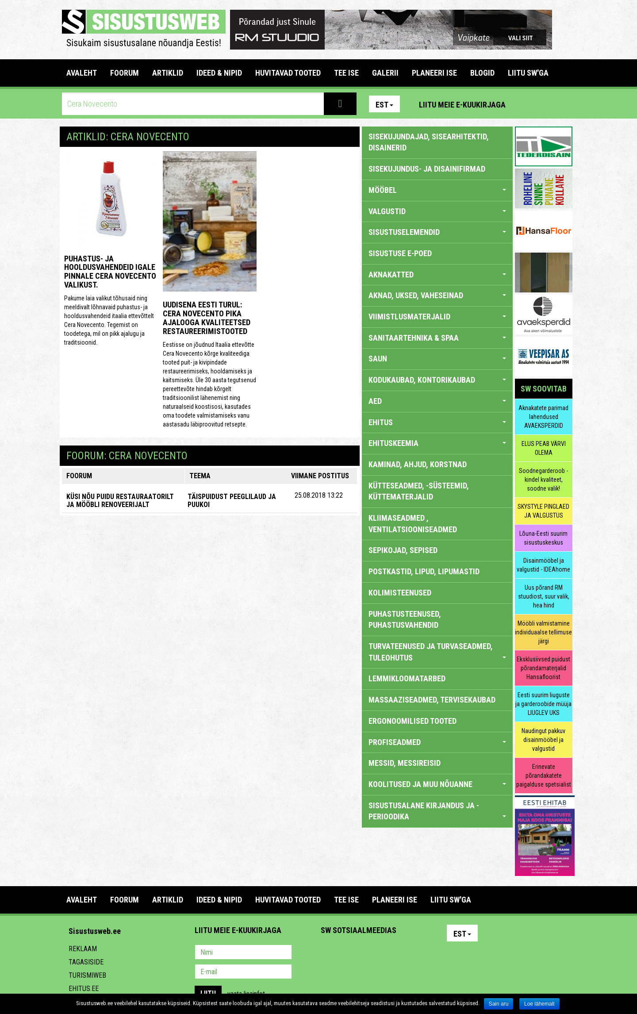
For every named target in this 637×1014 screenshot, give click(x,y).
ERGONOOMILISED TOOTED (412, 721)
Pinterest (525, 104)
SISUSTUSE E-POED (400, 253)
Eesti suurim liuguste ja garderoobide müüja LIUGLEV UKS (543, 703)
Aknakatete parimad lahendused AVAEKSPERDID (543, 416)
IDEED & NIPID (219, 72)
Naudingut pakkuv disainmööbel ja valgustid (543, 739)
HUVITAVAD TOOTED (288, 72)
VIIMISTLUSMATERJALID (437, 316)
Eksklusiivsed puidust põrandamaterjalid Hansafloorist (543, 668)
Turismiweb (87, 975)
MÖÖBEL (437, 190)
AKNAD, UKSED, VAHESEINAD (437, 295)
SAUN (437, 358)
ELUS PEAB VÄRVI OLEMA (544, 448)
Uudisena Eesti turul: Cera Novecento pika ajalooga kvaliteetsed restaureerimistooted (206, 317)
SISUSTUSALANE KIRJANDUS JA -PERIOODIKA (437, 811)
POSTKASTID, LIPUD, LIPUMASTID (424, 571)
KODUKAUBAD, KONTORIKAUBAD (437, 379)
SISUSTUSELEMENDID (437, 232)
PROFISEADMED (437, 742)
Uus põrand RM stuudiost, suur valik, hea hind (543, 596)
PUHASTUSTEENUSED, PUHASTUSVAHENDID (404, 619)
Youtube (563, 104)
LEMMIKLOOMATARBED (406, 678)
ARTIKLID (167, 72)
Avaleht (81, 72)
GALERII (385, 72)
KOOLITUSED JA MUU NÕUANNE (437, 784)
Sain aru (499, 1004)
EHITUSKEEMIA (437, 443)
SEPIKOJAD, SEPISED (402, 550)
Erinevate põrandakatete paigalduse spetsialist (543, 775)
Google (405, 953)
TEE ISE (346, 72)
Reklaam (83, 949)
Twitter (386, 953)
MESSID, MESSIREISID (404, 763)
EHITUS (437, 422)
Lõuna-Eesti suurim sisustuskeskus (543, 538)
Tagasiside (86, 962)
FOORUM (124, 72)
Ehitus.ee (84, 988)
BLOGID (482, 72)
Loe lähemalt (539, 1004)
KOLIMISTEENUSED (399, 592)
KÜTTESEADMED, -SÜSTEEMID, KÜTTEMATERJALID (418, 491)
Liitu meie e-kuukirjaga (462, 104)
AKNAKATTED (437, 274)
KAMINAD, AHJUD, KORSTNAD (417, 464)
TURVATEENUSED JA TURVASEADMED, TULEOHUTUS (437, 651)
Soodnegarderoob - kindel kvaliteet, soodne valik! (543, 479)
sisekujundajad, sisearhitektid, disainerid (428, 142)
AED (437, 401)
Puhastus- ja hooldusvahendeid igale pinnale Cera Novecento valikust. (110, 271)
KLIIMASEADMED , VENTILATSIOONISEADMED (412, 523)
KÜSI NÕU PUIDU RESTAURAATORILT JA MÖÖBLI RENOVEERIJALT (120, 500)
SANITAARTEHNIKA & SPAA (437, 337)
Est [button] (384, 104)
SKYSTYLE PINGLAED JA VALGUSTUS (543, 511)
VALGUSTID (437, 211)
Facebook (544, 104)
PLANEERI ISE (434, 72)
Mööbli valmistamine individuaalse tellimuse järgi (543, 632)
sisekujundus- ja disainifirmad (426, 168)
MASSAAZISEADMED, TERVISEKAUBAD (431, 699)
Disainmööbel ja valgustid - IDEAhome (543, 565)
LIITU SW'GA (528, 72)
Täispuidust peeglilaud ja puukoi (232, 500)
